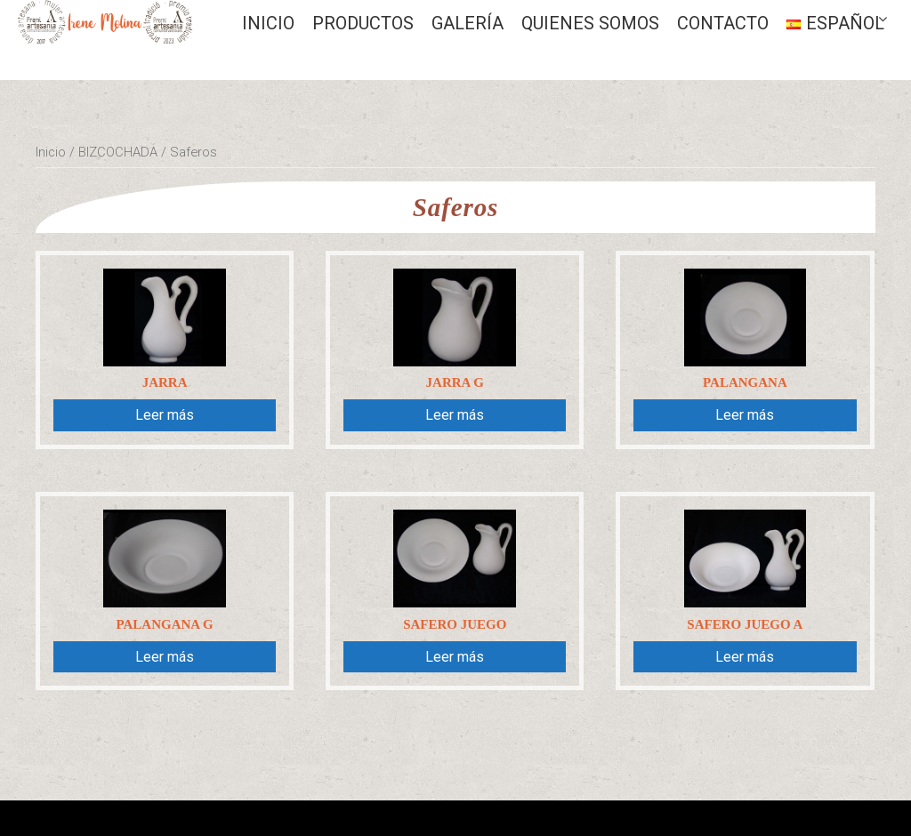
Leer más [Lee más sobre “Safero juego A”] (744, 656)
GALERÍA (467, 23)
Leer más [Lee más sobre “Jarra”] (164, 414)
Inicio (268, 23)
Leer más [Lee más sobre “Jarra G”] (454, 414)
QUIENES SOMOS (590, 23)
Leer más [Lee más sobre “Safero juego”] (454, 656)
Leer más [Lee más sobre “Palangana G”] (164, 656)
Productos (363, 23)
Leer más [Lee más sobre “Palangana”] (744, 414)
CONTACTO (723, 23)
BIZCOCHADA (117, 152)
